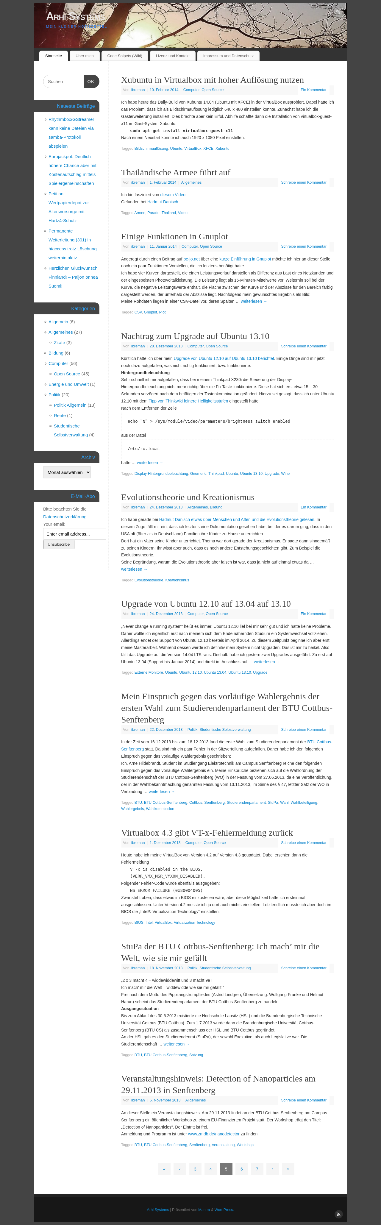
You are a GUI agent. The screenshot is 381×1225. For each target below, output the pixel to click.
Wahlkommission (160, 809)
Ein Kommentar (314, 90)
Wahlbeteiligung (304, 802)
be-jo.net (191, 259)
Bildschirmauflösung (151, 148)
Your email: (54, 524)
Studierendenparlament (246, 802)
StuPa (273, 802)
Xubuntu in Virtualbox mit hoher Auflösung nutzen (212, 80)
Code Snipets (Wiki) (124, 56)
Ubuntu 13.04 (215, 672)
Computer (191, 90)
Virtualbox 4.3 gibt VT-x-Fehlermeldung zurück (207, 832)
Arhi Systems (75, 16)
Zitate (59, 342)
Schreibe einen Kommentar (304, 182)
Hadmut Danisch (162, 201)
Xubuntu (222, 148)
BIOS (139, 922)
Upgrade (272, 474)
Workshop (245, 1145)
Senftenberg (214, 802)
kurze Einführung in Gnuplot (245, 259)
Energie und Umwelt (69, 384)
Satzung (196, 1055)
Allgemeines (191, 182)
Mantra (204, 1210)
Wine (285, 474)
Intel (149, 922)
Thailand (169, 213)
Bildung (216, 507)
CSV (138, 312)
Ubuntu (176, 148)
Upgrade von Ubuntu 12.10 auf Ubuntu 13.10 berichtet (224, 358)
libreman (137, 90)
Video (183, 213)
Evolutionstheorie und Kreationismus (187, 497)
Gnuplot (150, 312)
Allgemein (58, 321)
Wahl (284, 802)
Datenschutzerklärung (65, 516)
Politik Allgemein (70, 405)
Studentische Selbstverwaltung (225, 730)
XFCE (208, 148)
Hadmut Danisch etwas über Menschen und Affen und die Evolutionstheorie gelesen (236, 519)
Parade (153, 213)
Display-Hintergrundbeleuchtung (161, 474)
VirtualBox (192, 148)
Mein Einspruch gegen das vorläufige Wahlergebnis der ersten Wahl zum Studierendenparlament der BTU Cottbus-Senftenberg (226, 707)
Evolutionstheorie (149, 580)
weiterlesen (254, 301)
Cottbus (195, 802)
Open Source (213, 90)
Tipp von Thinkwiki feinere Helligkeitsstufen (188, 401)
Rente (60, 415)
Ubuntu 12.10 (190, 672)
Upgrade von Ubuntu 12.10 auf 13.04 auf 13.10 (206, 603)
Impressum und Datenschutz (228, 56)
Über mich (85, 56)
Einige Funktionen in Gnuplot (174, 236)
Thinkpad (216, 474)
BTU (138, 802)
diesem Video (173, 194)
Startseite (53, 56)
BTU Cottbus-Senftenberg (165, 802)
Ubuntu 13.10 (251, 474)
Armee (139, 213)
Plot (162, 312)
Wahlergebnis (132, 809)
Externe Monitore (149, 672)
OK (89, 80)
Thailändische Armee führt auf (175, 172)
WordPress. (224, 1210)
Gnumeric (198, 474)
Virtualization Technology (194, 922)
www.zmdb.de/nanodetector (214, 1134)
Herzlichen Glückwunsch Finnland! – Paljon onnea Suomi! (73, 277)
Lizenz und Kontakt (173, 56)
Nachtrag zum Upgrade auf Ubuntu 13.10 (195, 336)
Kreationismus (177, 580)
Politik (193, 730)
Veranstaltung (223, 1145)
